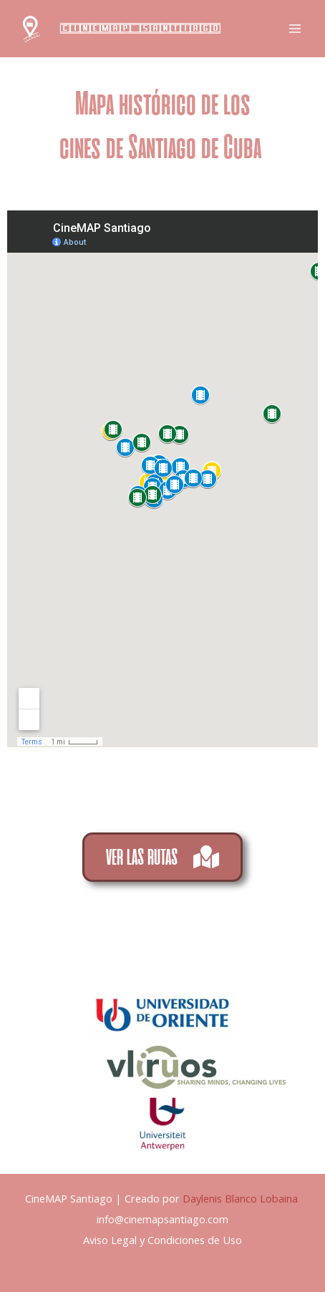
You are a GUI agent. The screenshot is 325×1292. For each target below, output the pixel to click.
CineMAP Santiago (140, 28)
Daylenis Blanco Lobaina (242, 1198)
